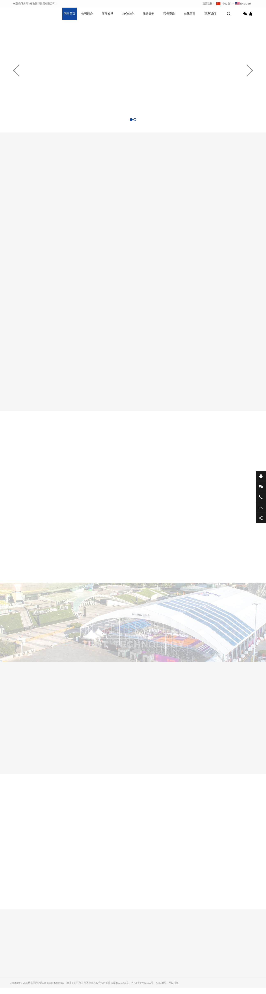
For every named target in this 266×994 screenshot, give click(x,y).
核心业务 (128, 13)
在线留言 (189, 13)
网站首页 (69, 13)
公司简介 (87, 13)
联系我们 (210, 13)
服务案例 (148, 13)
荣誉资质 (169, 13)
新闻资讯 (107, 13)
